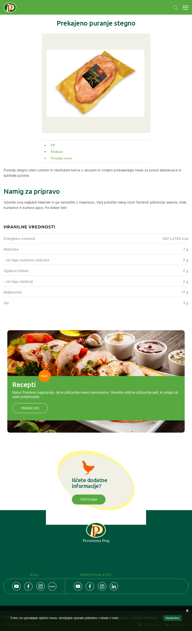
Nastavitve (172, 618)
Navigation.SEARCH (176, 8)
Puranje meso (61, 158)
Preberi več (30, 408)
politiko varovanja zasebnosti (138, 618)
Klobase (57, 151)
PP (53, 145)
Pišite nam (88, 499)
